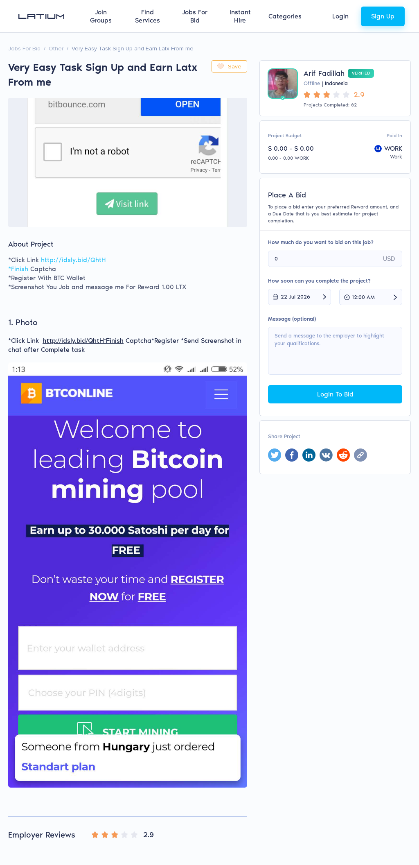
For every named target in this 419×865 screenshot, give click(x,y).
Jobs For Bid (194, 16)
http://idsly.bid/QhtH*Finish (83, 341)
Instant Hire (240, 16)
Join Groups (101, 16)
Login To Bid (335, 394)
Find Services (147, 16)
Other (56, 48)
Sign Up (382, 16)
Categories (285, 16)
